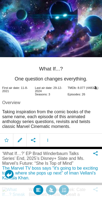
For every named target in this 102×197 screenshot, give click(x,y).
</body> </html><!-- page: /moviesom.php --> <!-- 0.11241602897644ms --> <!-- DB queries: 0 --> (51, 98)
